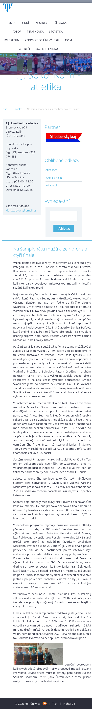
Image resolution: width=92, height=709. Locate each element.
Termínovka (35, 31)
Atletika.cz (51, 169)
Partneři (24, 49)
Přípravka (60, 23)
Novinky (41, 23)
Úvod (13, 23)
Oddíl (26, 23)
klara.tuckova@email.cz (21, 210)
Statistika (56, 31)
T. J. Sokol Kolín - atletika (16, 55)
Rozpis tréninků (46, 49)
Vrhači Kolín (52, 185)
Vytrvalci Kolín (54, 177)
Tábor (17, 31)
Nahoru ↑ (69, 704)
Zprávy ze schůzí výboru (42, 40)
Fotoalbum (11, 40)
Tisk (54, 704)
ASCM (68, 40)
